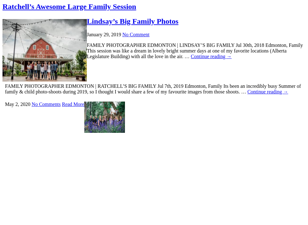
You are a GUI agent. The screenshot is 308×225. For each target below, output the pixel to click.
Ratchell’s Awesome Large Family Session (69, 6)
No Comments (46, 104)
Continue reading (267, 91)
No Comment (136, 34)
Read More (73, 104)
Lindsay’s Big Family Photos (132, 21)
